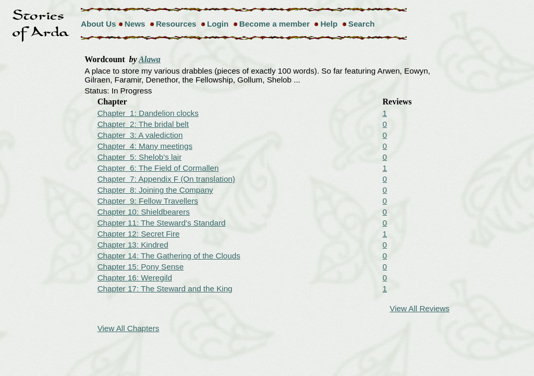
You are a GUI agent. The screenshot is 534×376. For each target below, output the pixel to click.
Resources (176, 23)
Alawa (150, 59)
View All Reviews (420, 308)
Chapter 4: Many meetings (145, 146)
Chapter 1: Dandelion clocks (148, 113)
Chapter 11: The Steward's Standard (162, 222)
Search (361, 23)
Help (328, 23)
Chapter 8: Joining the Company (155, 189)
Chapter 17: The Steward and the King (165, 288)
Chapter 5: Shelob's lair (140, 156)
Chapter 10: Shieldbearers (144, 211)
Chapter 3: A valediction (140, 135)
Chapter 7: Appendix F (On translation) (166, 178)
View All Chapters (129, 328)
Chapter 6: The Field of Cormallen (158, 167)
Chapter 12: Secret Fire (139, 233)
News (135, 23)
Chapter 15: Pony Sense (141, 266)
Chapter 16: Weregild (135, 277)
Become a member (274, 23)
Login (217, 23)
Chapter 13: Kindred (133, 244)
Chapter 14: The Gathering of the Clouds (169, 255)
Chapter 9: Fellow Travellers (148, 200)
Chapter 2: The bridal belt (143, 124)
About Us (98, 23)
